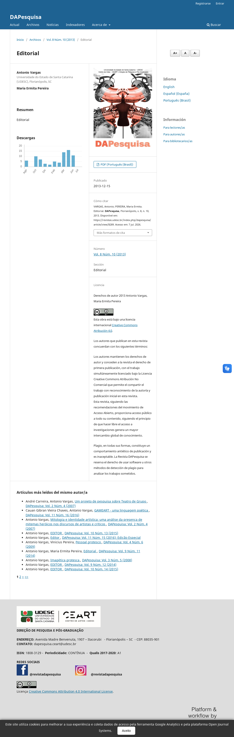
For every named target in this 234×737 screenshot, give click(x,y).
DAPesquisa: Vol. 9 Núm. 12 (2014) (90, 564)
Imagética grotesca (65, 560)
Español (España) (176, 93)
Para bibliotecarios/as (177, 141)
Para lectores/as (174, 127)
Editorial (90, 551)
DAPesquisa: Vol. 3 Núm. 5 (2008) (107, 560)
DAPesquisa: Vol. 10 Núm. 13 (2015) (91, 533)
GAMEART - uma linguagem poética (121, 510)
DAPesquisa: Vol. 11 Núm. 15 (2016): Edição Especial (101, 537)
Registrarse (203, 3)
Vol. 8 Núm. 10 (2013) (61, 40)
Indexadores (75, 25)
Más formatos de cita (111, 233)
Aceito (126, 730)
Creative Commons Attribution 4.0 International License (71, 691)
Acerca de (100, 25)
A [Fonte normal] (185, 53)
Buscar (214, 25)
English (169, 87)
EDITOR (56, 533)
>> (26, 577)
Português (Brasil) (177, 100)
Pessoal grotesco (89, 542)
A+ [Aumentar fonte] (175, 53)
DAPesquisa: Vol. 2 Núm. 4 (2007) (51, 506)
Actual (14, 25)
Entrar (220, 3)
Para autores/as (174, 134)
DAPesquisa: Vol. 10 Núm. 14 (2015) (91, 569)
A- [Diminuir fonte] (195, 53)
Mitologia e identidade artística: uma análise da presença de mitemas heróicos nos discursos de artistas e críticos (84, 521)
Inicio (20, 40)
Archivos (33, 25)
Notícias (53, 25)
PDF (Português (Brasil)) (116, 164)
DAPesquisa (26, 16)
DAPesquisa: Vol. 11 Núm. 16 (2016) (52, 515)
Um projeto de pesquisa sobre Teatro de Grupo (111, 501)
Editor (55, 537)
